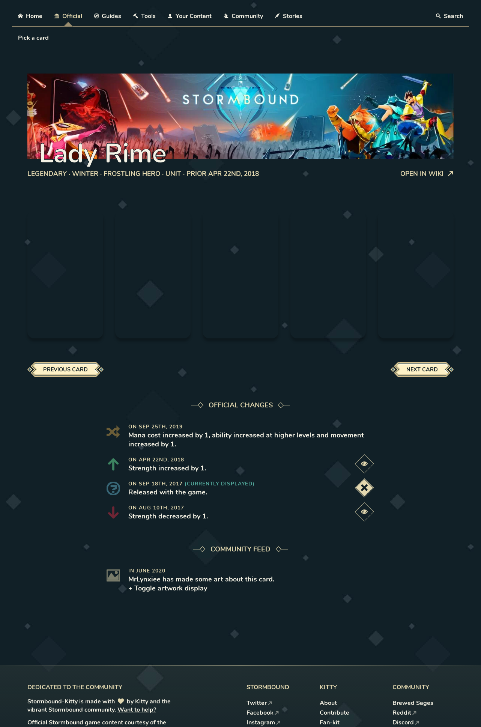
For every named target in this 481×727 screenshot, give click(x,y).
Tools (144, 16)
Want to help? (136, 710)
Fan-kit (330, 722)
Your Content (190, 16)
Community (243, 16)
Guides (108, 16)
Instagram (264, 722)
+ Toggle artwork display (167, 588)
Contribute (334, 713)
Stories (288, 16)
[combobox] (19, 38)
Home (30, 16)
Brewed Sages (412, 703)
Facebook (263, 713)
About (328, 703)
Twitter (259, 703)
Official (68, 16)
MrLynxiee (144, 579)
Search (449, 16)
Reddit (404, 713)
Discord (405, 722)
